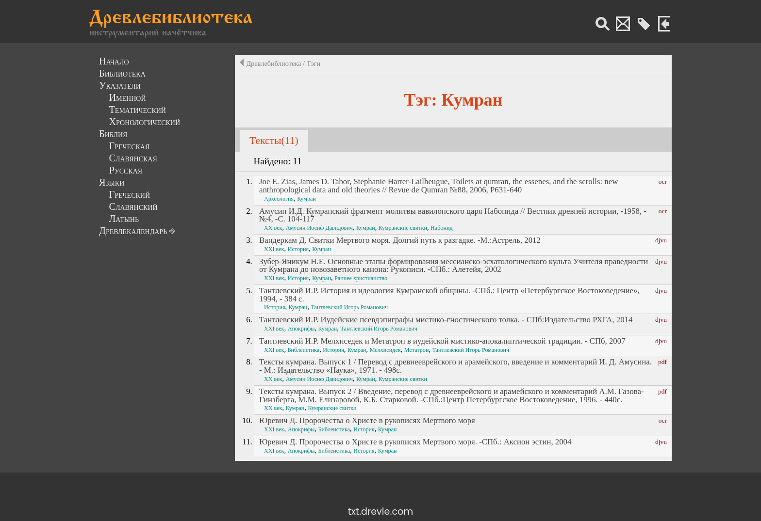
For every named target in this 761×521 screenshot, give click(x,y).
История (298, 249)
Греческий (129, 194)
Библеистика (304, 350)
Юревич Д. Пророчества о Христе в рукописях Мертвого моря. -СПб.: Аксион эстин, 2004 (415, 441)
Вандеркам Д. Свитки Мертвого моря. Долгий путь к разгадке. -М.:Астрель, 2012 (400, 240)
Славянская (133, 158)
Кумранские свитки (403, 227)
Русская (125, 170)
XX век (273, 227)
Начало (114, 61)
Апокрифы (301, 328)
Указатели (120, 85)
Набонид (441, 227)
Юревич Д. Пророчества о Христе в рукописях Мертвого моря (367, 420)
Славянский (133, 206)
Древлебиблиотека (170, 19)
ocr (663, 181)
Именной (127, 97)
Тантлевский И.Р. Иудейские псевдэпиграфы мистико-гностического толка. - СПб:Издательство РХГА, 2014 (445, 319)
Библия (113, 133)
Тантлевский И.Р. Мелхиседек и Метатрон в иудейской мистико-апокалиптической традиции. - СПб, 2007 (442, 341)
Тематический (137, 109)
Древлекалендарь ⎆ (137, 230)
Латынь (124, 218)
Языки (111, 182)
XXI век (274, 249)
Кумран (306, 198)
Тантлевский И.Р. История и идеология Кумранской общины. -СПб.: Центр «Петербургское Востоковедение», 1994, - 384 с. (449, 294)
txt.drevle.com (380, 511)
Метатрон (416, 350)
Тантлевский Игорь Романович (349, 307)
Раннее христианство (360, 278)
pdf (662, 361)
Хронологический (144, 121)
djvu (661, 240)
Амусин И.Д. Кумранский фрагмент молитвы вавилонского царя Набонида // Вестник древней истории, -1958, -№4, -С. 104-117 (452, 215)
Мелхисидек (385, 350)
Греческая (129, 146)
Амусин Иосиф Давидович (319, 227)
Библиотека (122, 73)
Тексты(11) (273, 140)
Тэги (314, 63)
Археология (279, 198)
